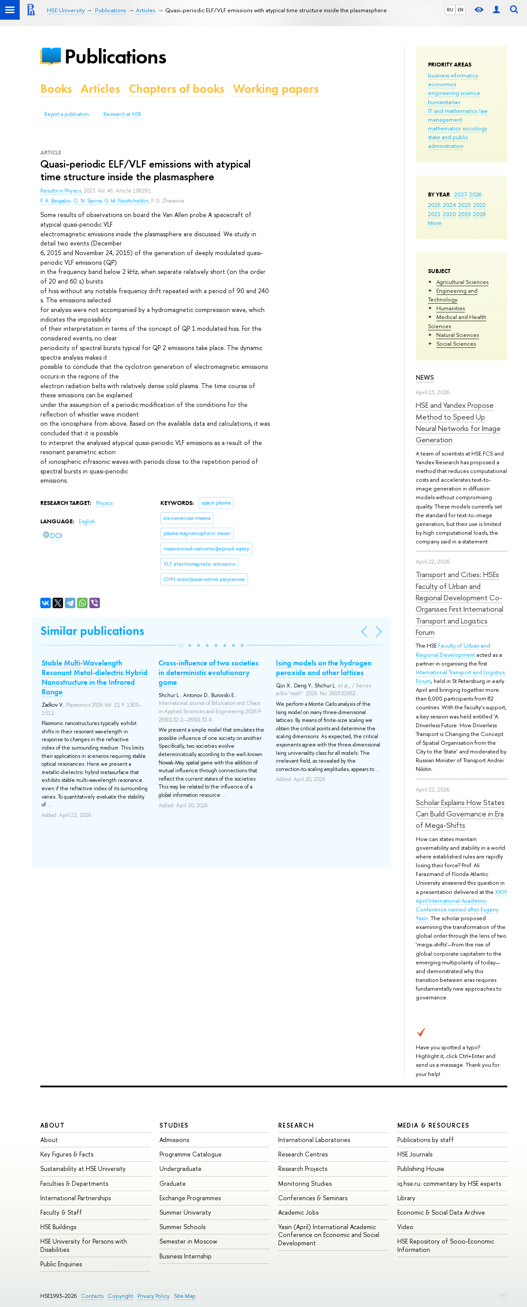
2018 (479, 214)
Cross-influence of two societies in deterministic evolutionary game (208, 672)
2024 (449, 205)
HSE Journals (414, 1154)
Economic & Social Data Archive (441, 1212)
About (52, 1125)
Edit (503, 1294)
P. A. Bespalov (55, 200)
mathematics (444, 128)
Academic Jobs (298, 1212)
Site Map (185, 1296)
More (435, 223)
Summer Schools (182, 1227)
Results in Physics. (62, 190)
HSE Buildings (58, 1227)
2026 (475, 194)
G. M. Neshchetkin (126, 200)
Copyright (120, 1296)
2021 (434, 214)
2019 (464, 214)
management (445, 119)
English (87, 521)
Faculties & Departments (74, 1183)
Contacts (92, 1296)
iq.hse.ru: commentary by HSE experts (449, 1183)
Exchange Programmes (190, 1198)
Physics (104, 503)
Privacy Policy (154, 1296)
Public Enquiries (61, 1264)
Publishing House (420, 1168)
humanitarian (444, 102)
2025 (434, 205)
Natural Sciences (457, 335)
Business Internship (185, 1256)
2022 (479, 205)
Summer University (185, 1212)
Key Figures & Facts (66, 1154)
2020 (449, 214)
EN (460, 10)
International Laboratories (314, 1139)
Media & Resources (433, 1125)
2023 (464, 205)
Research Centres (303, 1154)
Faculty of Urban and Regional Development (453, 649)
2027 (460, 194)
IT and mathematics (452, 111)
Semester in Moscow (188, 1241)
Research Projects (302, 1168)
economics (442, 84)
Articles (100, 88)
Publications (115, 56)
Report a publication (66, 114)
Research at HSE (122, 114)
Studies (174, 1125)
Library (406, 1198)
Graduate (172, 1183)
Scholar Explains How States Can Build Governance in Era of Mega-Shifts (460, 813)
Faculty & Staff (61, 1212)
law (483, 111)
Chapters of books (176, 88)
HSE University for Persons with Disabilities (83, 1245)
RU (450, 10)
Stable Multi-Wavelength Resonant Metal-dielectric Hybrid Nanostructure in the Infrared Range (95, 677)
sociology (475, 128)
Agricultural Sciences (462, 282)
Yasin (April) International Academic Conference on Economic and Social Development (328, 1235)
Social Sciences (456, 343)
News (425, 377)
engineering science (454, 93)
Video (405, 1227)
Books (56, 88)
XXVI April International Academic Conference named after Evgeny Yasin (461, 905)
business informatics (453, 75)
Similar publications (92, 630)
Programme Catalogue (190, 1154)
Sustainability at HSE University (83, 1168)
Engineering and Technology (452, 295)
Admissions (174, 1139)
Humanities (450, 308)
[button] (181, 645)
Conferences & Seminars (312, 1198)
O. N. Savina (87, 200)
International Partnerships (75, 1198)
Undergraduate (180, 1168)
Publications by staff (425, 1139)
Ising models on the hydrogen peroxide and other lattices (323, 667)
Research (296, 1125)
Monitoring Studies (305, 1183)
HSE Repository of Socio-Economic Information (445, 1245)
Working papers (275, 88)
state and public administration (448, 141)
